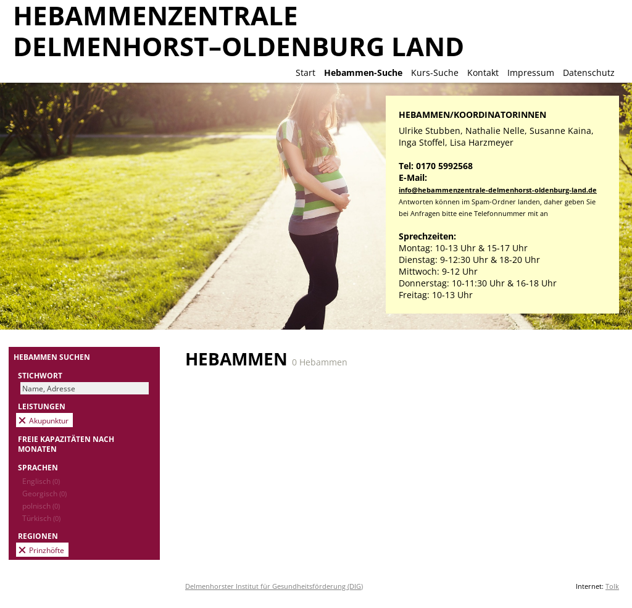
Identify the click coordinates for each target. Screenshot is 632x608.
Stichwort (40, 375)
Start (305, 72)
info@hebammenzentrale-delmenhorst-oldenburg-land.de (498, 189)
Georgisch (44, 493)
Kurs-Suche (435, 72)
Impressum (530, 72)
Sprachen (38, 467)
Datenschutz (589, 72)
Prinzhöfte (46, 550)
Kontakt (483, 72)
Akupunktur (49, 420)
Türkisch (41, 518)
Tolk (612, 586)
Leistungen (41, 406)
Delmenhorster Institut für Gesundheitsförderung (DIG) (274, 586)
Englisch (41, 481)
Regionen (38, 536)
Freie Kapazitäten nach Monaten (66, 444)
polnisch (41, 505)
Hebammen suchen (52, 357)
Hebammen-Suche (363, 72)
